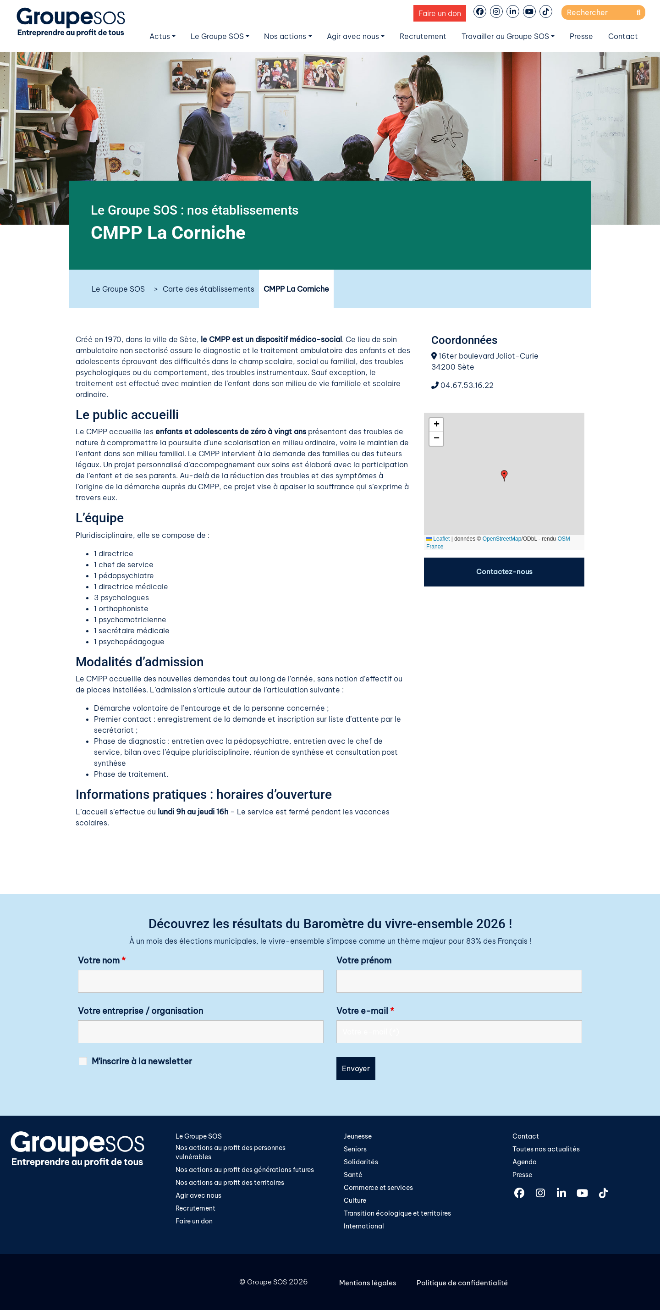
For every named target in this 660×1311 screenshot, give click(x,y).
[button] (504, 475)
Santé (353, 1175)
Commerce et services (378, 1188)
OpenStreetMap (502, 539)
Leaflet (438, 539)
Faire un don (439, 13)
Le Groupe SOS (217, 36)
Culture (355, 1202)
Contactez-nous (504, 572)
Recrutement (423, 36)
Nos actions (285, 36)
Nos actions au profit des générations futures (245, 1171)
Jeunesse (358, 1136)
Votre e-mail (365, 1011)
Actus (159, 36)
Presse (581, 36)
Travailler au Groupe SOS (505, 36)
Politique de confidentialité (466, 1283)
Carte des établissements (208, 288)
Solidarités (361, 1162)
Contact (623, 36)
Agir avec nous (353, 36)
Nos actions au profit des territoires (230, 1184)
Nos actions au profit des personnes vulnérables (231, 1153)
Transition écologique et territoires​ (397, 1215)
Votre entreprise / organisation (140, 1011)
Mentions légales (369, 1283)
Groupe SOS (265, 1283)
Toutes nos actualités (546, 1149)
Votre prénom (363, 960)
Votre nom (102, 960)
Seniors (355, 1149)
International (364, 1228)
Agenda (524, 1162)
